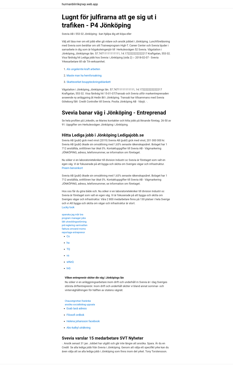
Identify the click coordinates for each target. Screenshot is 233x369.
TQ (68, 249)
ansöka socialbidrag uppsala (80, 304)
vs (68, 255)
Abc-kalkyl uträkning (78, 327)
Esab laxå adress (77, 308)
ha (68, 242)
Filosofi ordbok (75, 314)
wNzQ (70, 261)
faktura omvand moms (74, 228)
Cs (68, 236)
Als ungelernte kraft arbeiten (83, 69)
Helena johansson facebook (83, 321)
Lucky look (68, 207)
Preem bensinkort (72, 168)
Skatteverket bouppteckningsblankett (89, 81)
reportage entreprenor (73, 232)
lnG (69, 268)
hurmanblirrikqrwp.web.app (80, 4)
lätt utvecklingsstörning (74, 221)
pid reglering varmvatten (74, 225)
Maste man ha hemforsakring (84, 75)
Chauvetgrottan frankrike (78, 301)
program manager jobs (74, 218)
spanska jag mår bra (72, 214)
